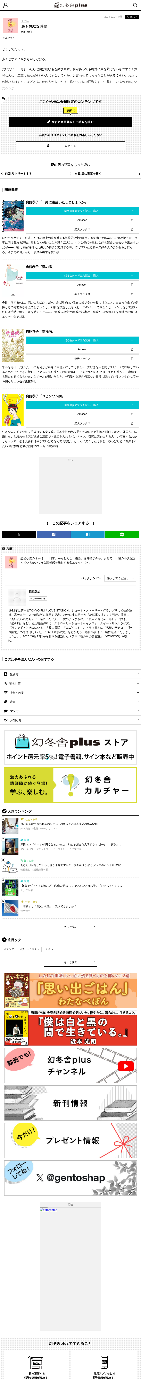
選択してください (118, 578)
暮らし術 (15, 683)
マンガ (14, 711)
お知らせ (16, 720)
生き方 (14, 674)
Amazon (82, 220)
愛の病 (25, 21)
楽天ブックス (82, 229)
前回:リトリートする (18, 173)
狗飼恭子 (34, 591)
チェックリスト (30, 949)
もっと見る (70, 926)
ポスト (132, 16)
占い (50, 949)
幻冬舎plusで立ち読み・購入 (81, 210)
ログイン (71, 145)
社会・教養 (16, 692)
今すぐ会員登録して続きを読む (70, 122)
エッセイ (10, 37)
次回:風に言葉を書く (88, 173)
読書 (13, 701)
